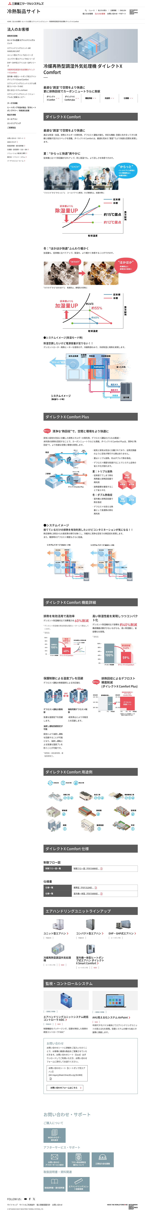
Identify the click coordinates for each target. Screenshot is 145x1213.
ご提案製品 (11, 127)
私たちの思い (102, 10)
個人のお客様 (88, 14)
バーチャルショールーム (15, 161)
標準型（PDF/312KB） (84, 888)
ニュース (92, 10)
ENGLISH (123, 10)
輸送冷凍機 (11, 115)
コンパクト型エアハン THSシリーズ (21, 59)
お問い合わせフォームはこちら (64, 1088)
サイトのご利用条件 (27, 1205)
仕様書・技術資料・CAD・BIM (17, 149)
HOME (9, 21)
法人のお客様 (100, 14)
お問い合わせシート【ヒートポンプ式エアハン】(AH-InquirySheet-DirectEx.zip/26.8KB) (67, 1071)
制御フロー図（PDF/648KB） (86, 868)
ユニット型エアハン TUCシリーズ (20, 55)
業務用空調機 (12, 36)
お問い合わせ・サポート (116, 14)
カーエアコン (12, 119)
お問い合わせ (57, 1205)
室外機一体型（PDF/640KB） (86, 894)
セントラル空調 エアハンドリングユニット (35, 21)
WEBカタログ (11, 142)
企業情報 (113, 10)
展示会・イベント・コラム (16, 157)
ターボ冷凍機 (12, 103)
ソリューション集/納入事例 (16, 153)
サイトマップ (12, 1205)
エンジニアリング (14, 123)
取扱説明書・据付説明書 (15, 146)
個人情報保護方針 (43, 1205)
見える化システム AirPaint (17, 90)
